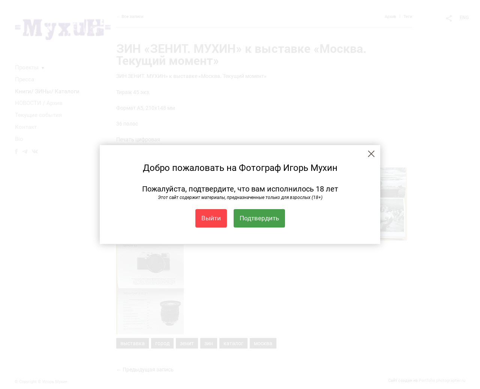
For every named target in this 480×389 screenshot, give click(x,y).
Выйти (211, 218)
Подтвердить (259, 218)
